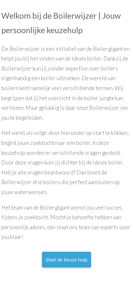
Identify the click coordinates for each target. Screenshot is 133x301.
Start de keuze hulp (66, 259)
